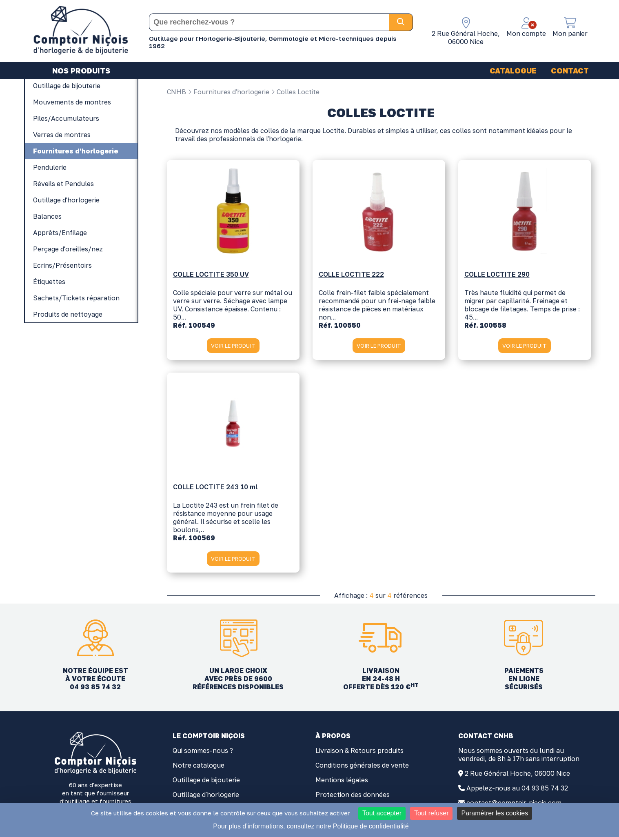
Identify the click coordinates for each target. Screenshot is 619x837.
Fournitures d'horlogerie (228, 92)
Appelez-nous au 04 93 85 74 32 (517, 791)
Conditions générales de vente (362, 768)
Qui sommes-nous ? (203, 754)
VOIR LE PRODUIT (233, 348)
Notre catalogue (198, 768)
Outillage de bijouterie (206, 783)
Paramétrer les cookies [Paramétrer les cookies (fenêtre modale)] (494, 813)
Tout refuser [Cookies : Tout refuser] (431, 813)
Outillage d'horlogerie (206, 798)
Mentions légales (341, 783)
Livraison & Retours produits (359, 754)
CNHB (176, 92)
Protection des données (352, 798)
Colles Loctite (295, 92)
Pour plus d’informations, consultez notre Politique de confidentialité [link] (310, 826)
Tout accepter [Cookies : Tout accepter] (382, 813)
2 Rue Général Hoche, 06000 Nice (517, 777)
